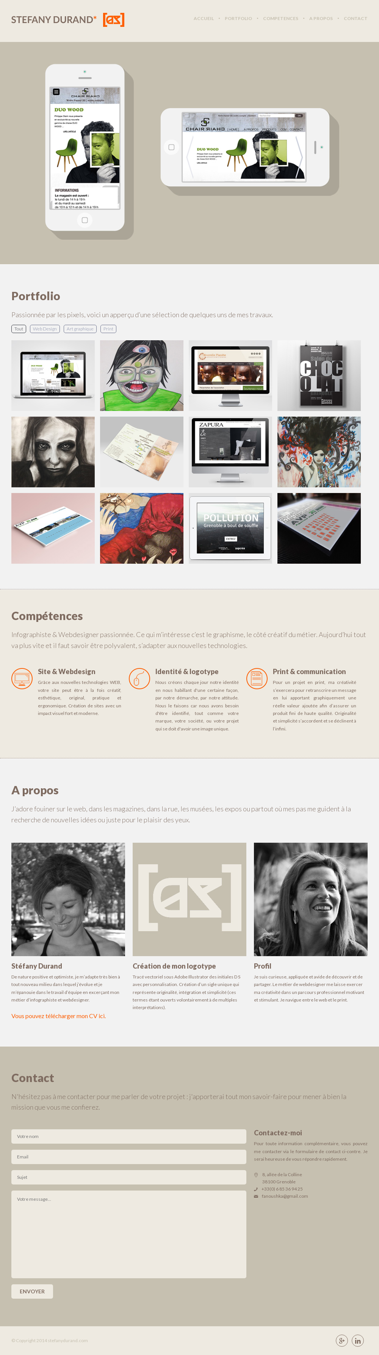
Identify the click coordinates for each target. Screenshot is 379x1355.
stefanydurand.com (68, 1340)
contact (356, 18)
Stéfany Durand (67, 20)
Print (108, 329)
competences (280, 18)
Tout (18, 329)
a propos (321, 18)
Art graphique (80, 329)
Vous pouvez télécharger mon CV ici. (58, 1016)
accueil (204, 18)
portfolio (238, 18)
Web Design (45, 329)
